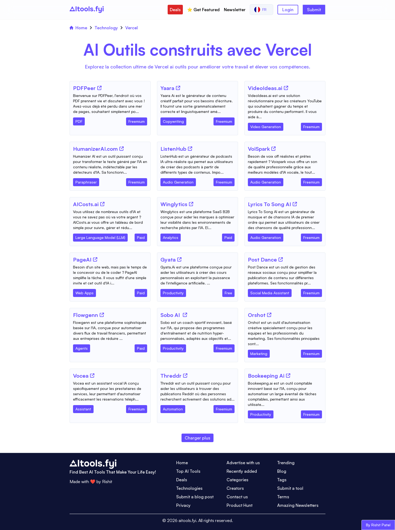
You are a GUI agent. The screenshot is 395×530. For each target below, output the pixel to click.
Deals (175, 9)
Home (78, 27)
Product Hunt (239, 505)
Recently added (242, 471)
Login (287, 9)
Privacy (183, 505)
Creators (235, 488)
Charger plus (197, 438)
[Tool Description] (110, 103)
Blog (281, 471)
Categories (237, 479)
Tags (282, 479)
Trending (286, 462)
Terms (283, 496)
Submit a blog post (194, 496)
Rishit (107, 481)
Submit (314, 9)
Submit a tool (290, 488)
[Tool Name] (84, 88)
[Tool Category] (79, 120)
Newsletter (234, 9)
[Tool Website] (99, 88)
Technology (106, 27)
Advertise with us (243, 462)
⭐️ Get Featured (203, 9)
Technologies (189, 488)
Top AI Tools (188, 471)
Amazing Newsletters (298, 505)
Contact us (237, 496)
